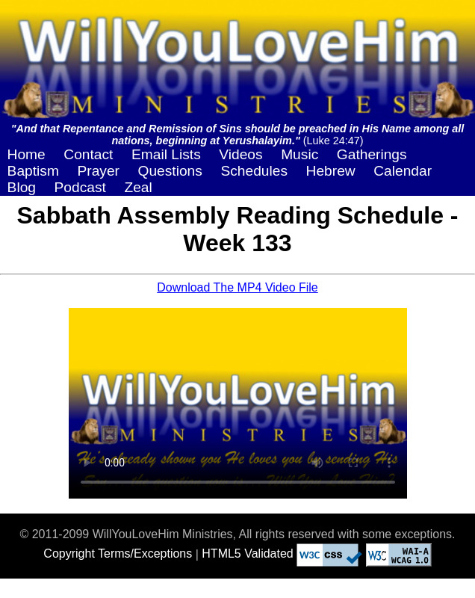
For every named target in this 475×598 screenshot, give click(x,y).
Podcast (80, 187)
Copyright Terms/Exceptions (117, 553)
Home (26, 154)
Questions (169, 171)
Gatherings (372, 154)
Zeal (138, 187)
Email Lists (166, 154)
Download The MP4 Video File (237, 287)
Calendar (402, 171)
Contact (88, 154)
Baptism (33, 171)
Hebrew (331, 171)
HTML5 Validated (247, 553)
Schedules (254, 171)
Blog (21, 187)
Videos (240, 154)
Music (299, 154)
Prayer (98, 171)
